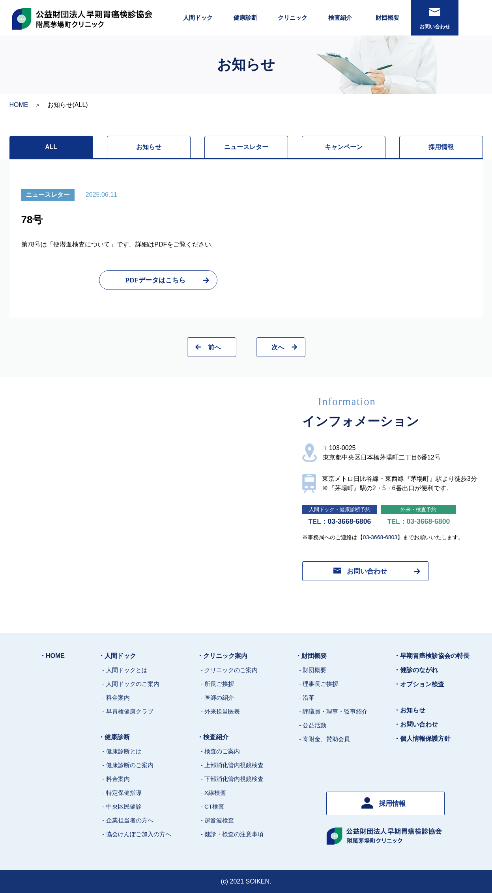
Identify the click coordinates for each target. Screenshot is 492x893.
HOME (18, 104)
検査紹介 (340, 17)
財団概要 (387, 17)
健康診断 (245, 17)
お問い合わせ (434, 19)
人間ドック (198, 17)
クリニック (292, 17)
